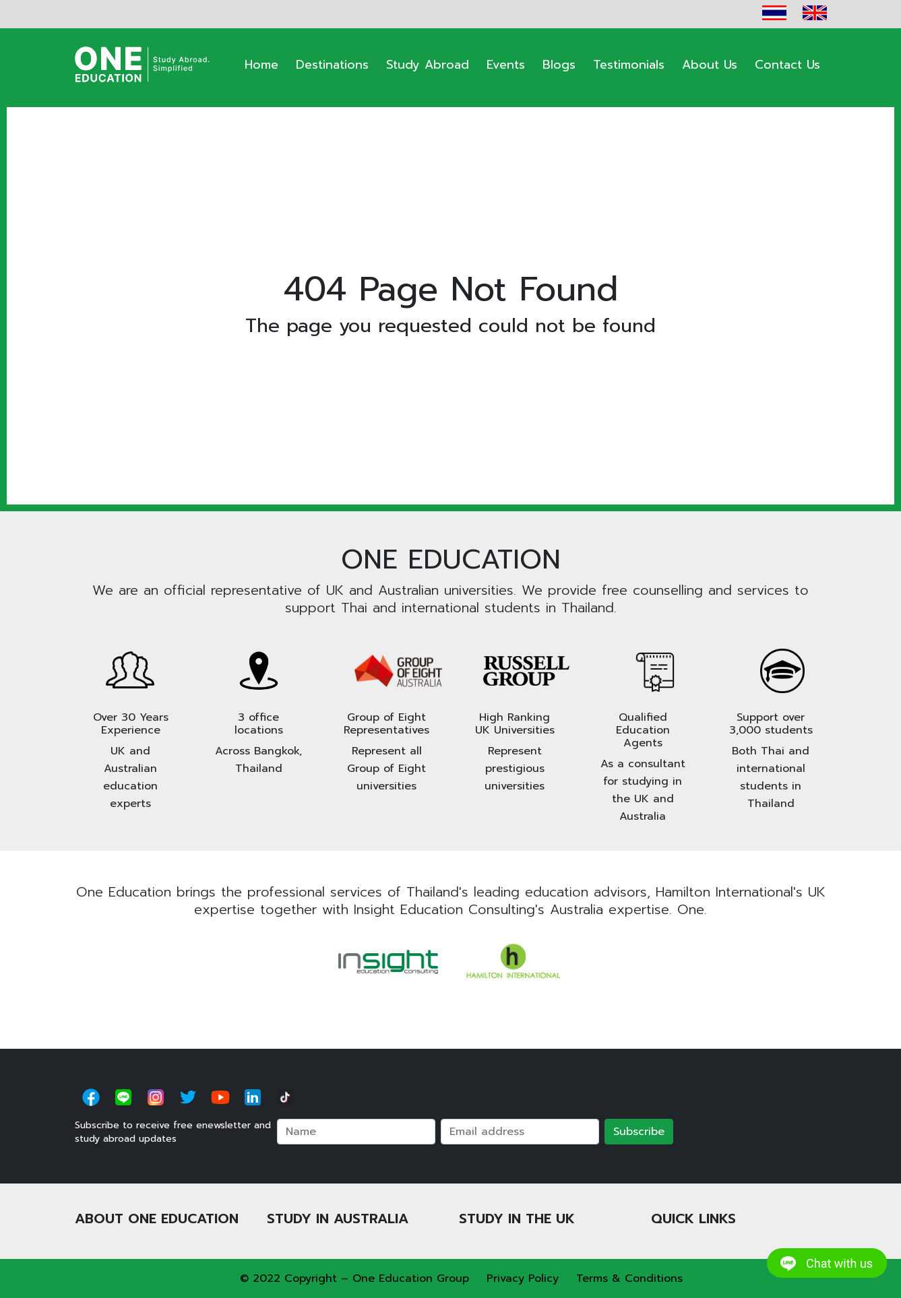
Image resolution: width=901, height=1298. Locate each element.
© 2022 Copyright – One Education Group (354, 1278)
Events (506, 64)
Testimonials (628, 64)
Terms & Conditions (629, 1278)
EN (815, 12)
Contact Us (787, 64)
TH (774, 12)
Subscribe (638, 1132)
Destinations (332, 64)
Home (261, 64)
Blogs (559, 64)
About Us (709, 64)
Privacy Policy (523, 1278)
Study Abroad (427, 64)
